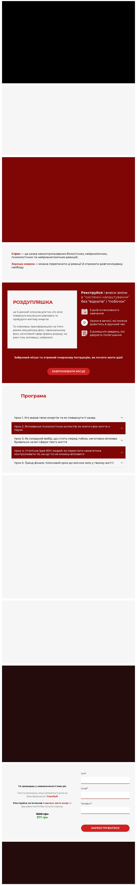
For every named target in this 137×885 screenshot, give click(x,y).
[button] (68, 371)
